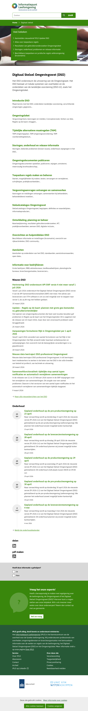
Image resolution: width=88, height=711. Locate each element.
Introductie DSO (20, 100)
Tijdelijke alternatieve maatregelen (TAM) (34, 130)
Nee (17, 575)
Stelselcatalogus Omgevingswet (29, 205)
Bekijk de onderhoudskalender (26, 530)
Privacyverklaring (54, 662)
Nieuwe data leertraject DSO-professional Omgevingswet (39, 354)
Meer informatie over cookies (55, 700)
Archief (15, 665)
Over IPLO (29, 649)
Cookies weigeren (55, 706)
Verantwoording (53, 656)
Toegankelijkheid (54, 659)
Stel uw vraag (36, 616)
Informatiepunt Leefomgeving (28, 634)
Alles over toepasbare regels (26, 42)
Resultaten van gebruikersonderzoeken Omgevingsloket (38, 46)
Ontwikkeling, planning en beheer (30, 220)
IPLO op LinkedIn (20, 668)
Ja (17, 572)
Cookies (50, 665)
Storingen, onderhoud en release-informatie (35, 145)
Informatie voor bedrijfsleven (27, 264)
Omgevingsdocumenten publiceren (31, 160)
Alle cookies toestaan (34, 706)
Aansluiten (18, 249)
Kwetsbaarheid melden (56, 668)
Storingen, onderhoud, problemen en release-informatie (37, 49)
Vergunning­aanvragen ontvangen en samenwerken (39, 190)
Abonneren (16, 659)
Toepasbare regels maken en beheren (32, 175)
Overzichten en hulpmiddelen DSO (30, 235)
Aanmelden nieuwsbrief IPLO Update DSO (32, 38)
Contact (15, 662)
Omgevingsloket (20, 115)
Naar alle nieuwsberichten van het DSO (29, 397)
